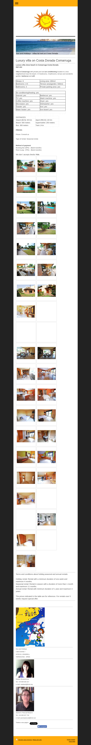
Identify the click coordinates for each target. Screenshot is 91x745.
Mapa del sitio (37, 740)
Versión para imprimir (24, 740)
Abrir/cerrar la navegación (45, 3)
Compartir (42, 726)
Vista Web (72, 741)
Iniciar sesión (71, 739)
